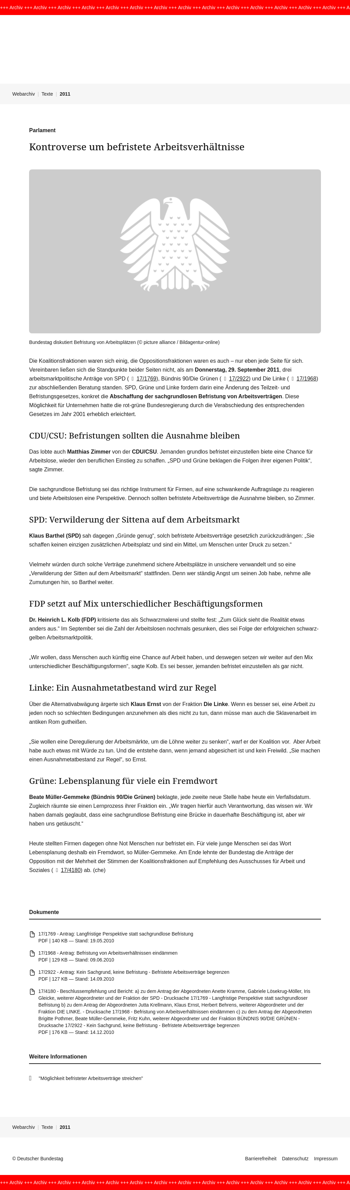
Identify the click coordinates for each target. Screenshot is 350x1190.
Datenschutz (295, 1158)
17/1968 (302, 379)
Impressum (326, 1158)
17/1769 (142, 379)
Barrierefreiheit (261, 1158)
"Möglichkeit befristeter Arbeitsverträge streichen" (91, 1078)
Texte (47, 94)
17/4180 (67, 870)
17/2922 (235, 379)
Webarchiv (23, 94)
